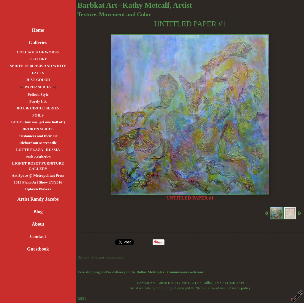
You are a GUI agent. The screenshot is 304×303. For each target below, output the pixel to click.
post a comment (111, 257)
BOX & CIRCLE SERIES (38, 108)
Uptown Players (38, 189)
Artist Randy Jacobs (38, 199)
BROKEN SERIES (38, 129)
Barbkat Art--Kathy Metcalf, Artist (134, 5)
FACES (38, 73)
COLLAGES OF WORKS (38, 52)
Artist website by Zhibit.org (150, 288)
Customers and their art (38, 136)
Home (38, 30)
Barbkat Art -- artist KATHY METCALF (168, 283)
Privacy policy (240, 288)
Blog (37, 211)
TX (216, 283)
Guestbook (38, 248)
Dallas (207, 283)
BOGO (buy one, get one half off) (38, 122)
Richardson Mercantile (38, 143)
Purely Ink (38, 101)
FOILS (38, 115)
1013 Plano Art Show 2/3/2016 (38, 182)
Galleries (38, 42)
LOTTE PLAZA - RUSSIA (38, 150)
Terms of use (215, 288)
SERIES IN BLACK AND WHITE (38, 66)
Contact (38, 236)
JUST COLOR (38, 80)
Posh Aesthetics (38, 157)
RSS (80, 298)
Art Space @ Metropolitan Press (38, 175)
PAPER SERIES (38, 87)
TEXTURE (38, 59)
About (38, 224)
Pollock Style (38, 95)
